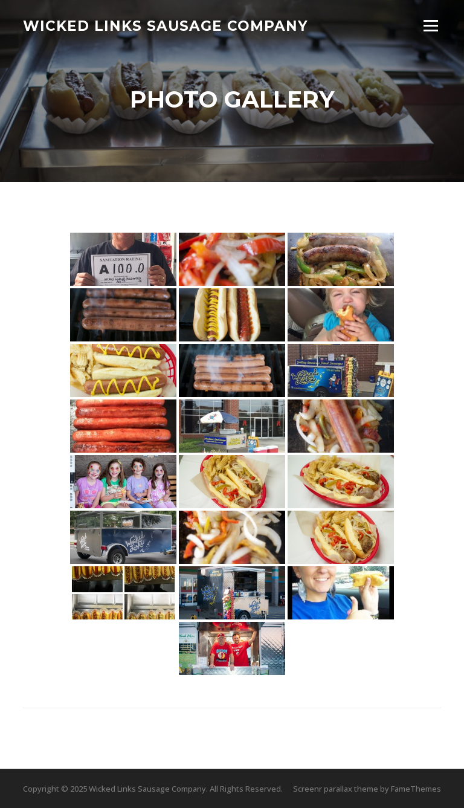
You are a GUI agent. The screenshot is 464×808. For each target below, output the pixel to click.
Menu (430, 25)
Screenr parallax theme (335, 788)
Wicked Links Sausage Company (165, 25)
